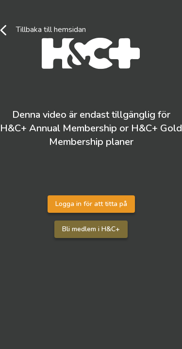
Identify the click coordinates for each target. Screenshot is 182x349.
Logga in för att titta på (91, 203)
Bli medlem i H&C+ (91, 229)
